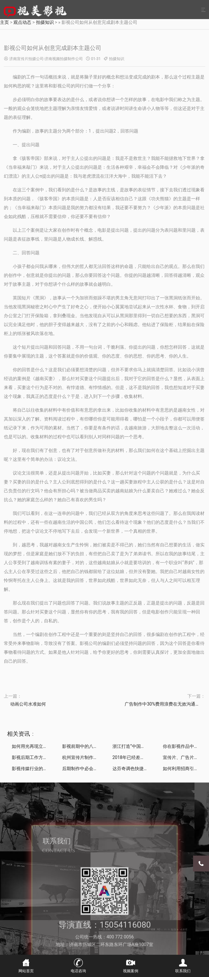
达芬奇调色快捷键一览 (134, 768)
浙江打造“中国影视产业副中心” (143, 746)
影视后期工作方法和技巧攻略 (41, 757)
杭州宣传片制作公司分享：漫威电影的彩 (102, 757)
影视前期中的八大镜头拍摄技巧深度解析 (102, 746)
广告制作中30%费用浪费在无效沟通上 (162, 704)
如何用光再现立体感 (32, 746)
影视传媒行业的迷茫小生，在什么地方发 (52, 768)
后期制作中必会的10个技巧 (89, 768)
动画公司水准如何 (28, 704)
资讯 (24, 733)
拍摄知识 (116, 59)
